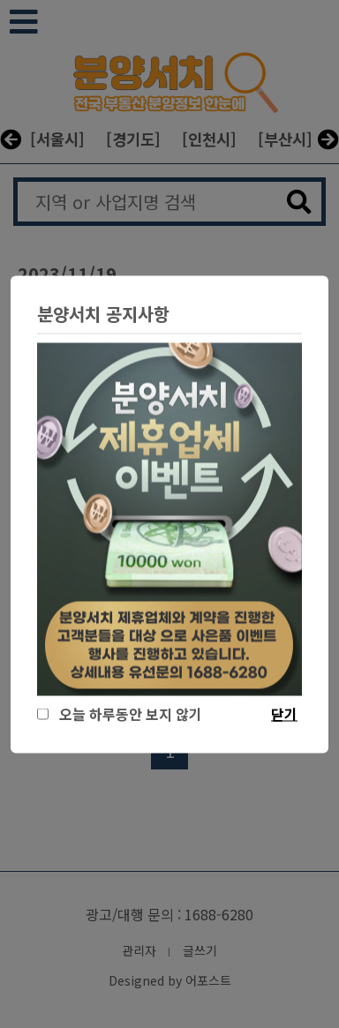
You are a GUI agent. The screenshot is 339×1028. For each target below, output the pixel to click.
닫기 (284, 713)
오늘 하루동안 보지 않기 (127, 713)
